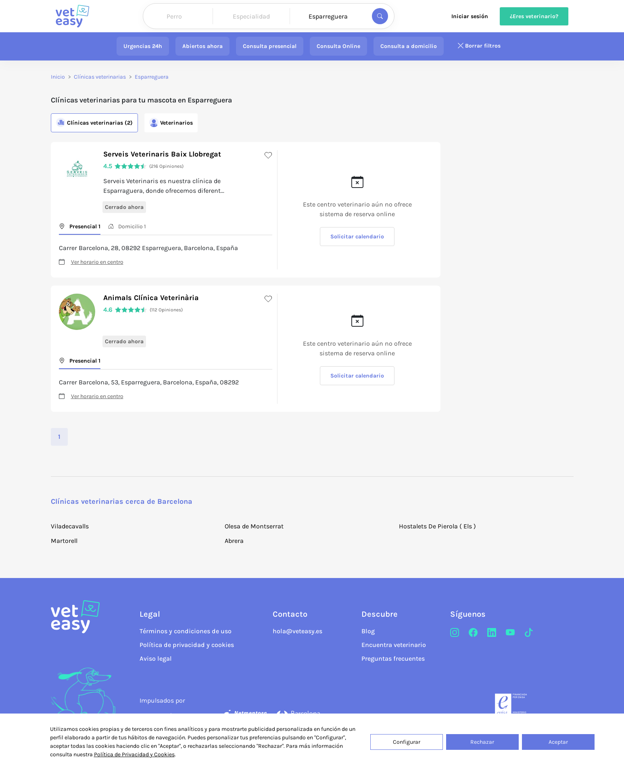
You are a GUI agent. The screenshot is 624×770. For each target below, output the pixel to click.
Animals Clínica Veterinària (151, 298)
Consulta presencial (269, 46)
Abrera (234, 541)
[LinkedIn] (491, 633)
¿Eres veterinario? (534, 16)
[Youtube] (510, 633)
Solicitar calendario (357, 236)
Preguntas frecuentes (393, 658)
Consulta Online (338, 46)
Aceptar (558, 742)
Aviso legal (156, 658)
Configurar (406, 742)
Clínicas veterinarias (100, 76)
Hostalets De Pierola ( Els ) (437, 526)
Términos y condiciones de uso (186, 631)
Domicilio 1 (127, 226)
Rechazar (482, 742)
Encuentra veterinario (393, 645)
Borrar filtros (479, 46)
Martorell (64, 541)
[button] (520, 234)
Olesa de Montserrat (254, 526)
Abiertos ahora (202, 46)
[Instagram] (454, 633)
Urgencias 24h (142, 46)
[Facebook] (473, 633)
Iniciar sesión (469, 16)
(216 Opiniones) (166, 166)
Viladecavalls (70, 526)
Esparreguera (152, 76)
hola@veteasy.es (297, 631)
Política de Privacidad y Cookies (134, 754)
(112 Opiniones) (166, 310)
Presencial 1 (79, 226)
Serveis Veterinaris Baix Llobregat (162, 154)
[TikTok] (528, 633)
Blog (368, 631)
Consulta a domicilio (408, 46)
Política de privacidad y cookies (187, 645)
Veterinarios (171, 122)
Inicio (58, 76)
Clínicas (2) (94, 122)
